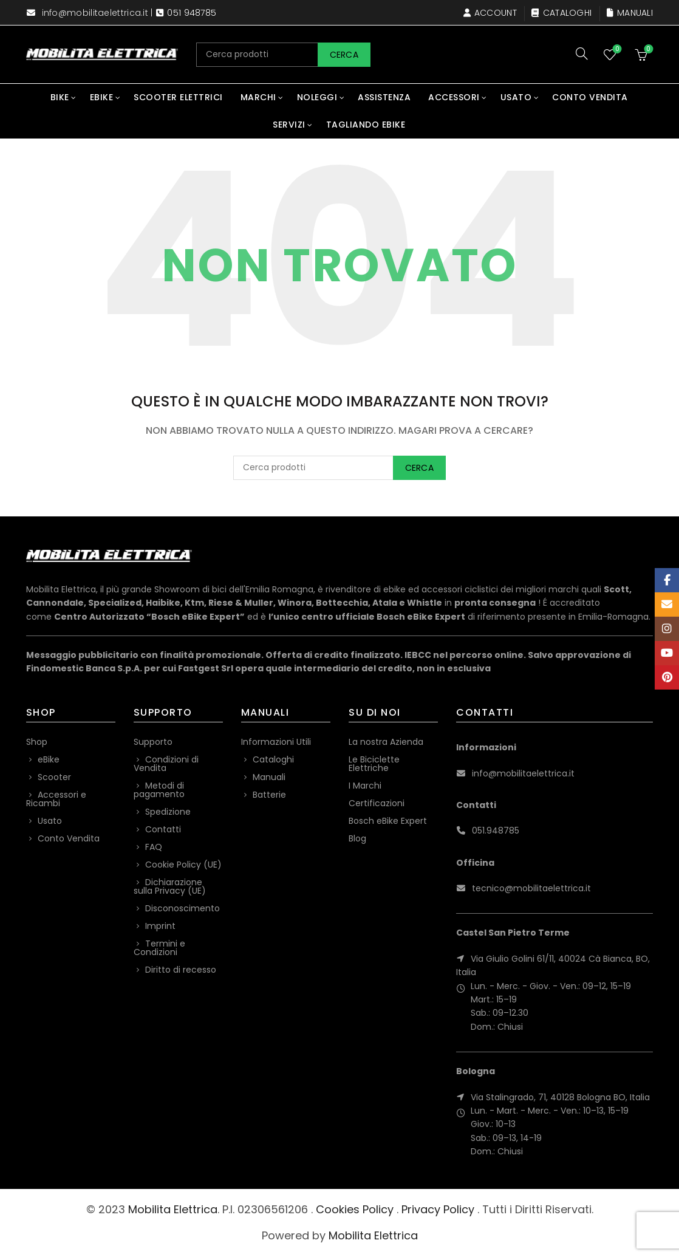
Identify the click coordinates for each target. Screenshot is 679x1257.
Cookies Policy (355, 1209)
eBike (102, 97)
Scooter (54, 777)
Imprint (160, 926)
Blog (357, 838)
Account (490, 13)
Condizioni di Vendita (166, 763)
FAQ (153, 847)
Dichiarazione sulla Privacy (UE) (170, 886)
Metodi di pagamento (159, 789)
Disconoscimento (182, 908)
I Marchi (365, 785)
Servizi (289, 124)
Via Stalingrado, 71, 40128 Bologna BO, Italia (560, 1097)
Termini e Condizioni (159, 947)
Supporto (153, 742)
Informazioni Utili (276, 742)
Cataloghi (561, 13)
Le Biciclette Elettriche (374, 763)
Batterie (269, 795)
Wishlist (616, 49)
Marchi (258, 97)
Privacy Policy (437, 1209)
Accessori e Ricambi (56, 799)
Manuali (629, 13)
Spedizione (168, 812)
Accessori (454, 97)
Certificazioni (376, 803)
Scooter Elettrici (178, 97)
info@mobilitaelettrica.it (95, 13)
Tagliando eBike (366, 124)
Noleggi (317, 97)
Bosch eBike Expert (388, 821)
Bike (59, 97)
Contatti (163, 829)
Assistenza (384, 97)
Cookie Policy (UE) (183, 864)
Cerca (344, 55)
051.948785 (495, 830)
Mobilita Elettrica (172, 1209)
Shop (36, 742)
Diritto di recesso (180, 970)
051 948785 (191, 13)
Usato (516, 97)
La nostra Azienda (386, 742)
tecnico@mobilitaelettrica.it (531, 888)
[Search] (582, 53)
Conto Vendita (590, 97)
